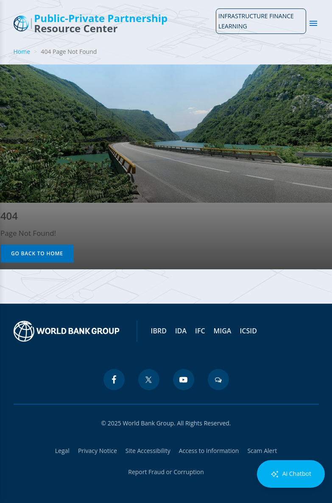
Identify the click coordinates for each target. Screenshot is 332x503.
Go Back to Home (37, 253)
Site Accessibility (148, 451)
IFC (200, 330)
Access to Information (209, 451)
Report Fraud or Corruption (166, 472)
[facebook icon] (114, 379)
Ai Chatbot (291, 473)
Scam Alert (262, 451)
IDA (181, 330)
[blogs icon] (218, 379)
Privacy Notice (97, 451)
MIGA (223, 330)
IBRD (159, 330)
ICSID (248, 330)
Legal (62, 451)
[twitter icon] (148, 379)
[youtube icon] (183, 379)
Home (22, 52)
